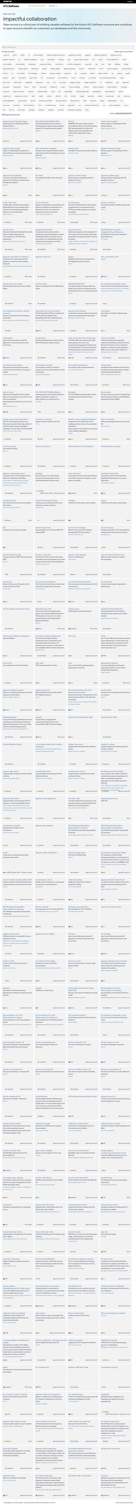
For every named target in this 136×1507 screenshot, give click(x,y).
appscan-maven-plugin (77, 175)
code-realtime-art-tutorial (46, 1421)
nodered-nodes (42, 91)
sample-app (110, 96)
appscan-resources (43, 257)
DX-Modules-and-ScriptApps (112, 771)
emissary (71, 934)
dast (109, 64)
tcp (122, 101)
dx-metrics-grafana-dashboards (48, 636)
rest (65, 96)
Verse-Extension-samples (110, 446)
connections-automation (12, 365)
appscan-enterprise (100, 55)
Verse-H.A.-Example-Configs (46, 500)
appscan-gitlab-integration (46, 853)
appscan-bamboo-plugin (111, 148)
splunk (102, 101)
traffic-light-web (9, 202)
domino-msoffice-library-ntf (79, 1069)
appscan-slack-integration (46, 1448)
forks (87, 110)
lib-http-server (74, 202)
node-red (6, 91)
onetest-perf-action (43, 771)
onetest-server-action (76, 771)
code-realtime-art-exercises (79, 1421)
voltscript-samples (43, 1123)
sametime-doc (106, 1178)
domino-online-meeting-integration (82, 419)
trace (39, 105)
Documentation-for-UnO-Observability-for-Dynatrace (46, 1016)
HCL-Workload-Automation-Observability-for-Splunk (79, 826)
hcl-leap (82, 78)
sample (100, 96)
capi (69, 59)
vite (4, 110)
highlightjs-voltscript (109, 1340)
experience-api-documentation (48, 311)
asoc (42, 59)
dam (102, 64)
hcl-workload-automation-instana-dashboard (49, 745)
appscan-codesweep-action (14, 473)
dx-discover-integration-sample (80, 1259)
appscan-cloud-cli (108, 1096)
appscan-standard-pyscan (13, 690)
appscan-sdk (73, 148)
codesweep (32, 64)
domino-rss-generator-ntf (111, 1069)
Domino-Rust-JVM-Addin (45, 1259)
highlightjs (28, 82)
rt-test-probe (106, 365)
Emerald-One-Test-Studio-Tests (80, 717)
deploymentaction (8, 69)
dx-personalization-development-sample (16, 1341)
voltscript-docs (9, 1476)
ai (29, 55)
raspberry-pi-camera (21, 96)
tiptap (5, 1367)
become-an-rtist (74, 230)
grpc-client (22, 78)
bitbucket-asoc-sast (43, 609)
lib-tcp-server (8, 230)
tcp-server (6, 105)
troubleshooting (50, 105)
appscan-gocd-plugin (11, 148)
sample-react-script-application (15, 419)
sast (118, 96)
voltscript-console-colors (78, 1123)
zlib (4, 528)
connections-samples (44, 365)
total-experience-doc (109, 798)
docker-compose (112, 69)
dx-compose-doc (42, 1367)
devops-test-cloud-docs (110, 1448)
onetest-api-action (75, 744)
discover (81, 69)
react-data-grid (74, 473)
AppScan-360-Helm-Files (78, 1367)
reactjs (41, 96)
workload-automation (74, 110)
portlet (121, 91)
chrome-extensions (112, 59)
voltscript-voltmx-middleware (112, 1286)
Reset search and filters (124, 51)
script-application (8, 101)
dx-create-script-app (44, 1476)
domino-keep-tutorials (12, 555)
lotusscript (43, 87)
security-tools (75, 101)
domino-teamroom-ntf (110, 1042)
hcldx (121, 78)
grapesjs (39, 473)
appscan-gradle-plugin (110, 175)
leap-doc (104, 1232)
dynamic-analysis (55, 73)
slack (84, 101)
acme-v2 (6, 55)
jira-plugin (6, 87)
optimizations (97, 91)
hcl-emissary (106, 934)
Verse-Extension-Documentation (81, 446)
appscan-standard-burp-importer (114, 961)
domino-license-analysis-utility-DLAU (17, 880)
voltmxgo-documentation (78, 907)
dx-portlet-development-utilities (113, 853)
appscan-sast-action (11, 798)
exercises (83, 73)
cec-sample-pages (75, 1394)
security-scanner (61, 101)
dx (12, 73)
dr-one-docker (41, 284)
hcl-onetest (92, 78)
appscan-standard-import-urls (113, 880)
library (26, 87)
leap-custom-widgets (44, 1151)
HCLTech (130, 1)
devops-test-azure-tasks (12, 284)
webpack (51, 110)
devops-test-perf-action (77, 1205)
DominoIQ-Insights (10, 1448)
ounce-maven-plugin (109, 121)
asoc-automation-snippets (46, 148)
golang (119, 73)
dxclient (43, 73)
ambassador (8, 338)
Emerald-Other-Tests (109, 717)
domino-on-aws (74, 961)
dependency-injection (109, 663)
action (15, 55)
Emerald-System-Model (12, 744)
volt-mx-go (21, 110)
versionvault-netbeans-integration (16, 636)
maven (63, 87)
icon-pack (62, 82)
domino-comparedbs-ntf (13, 1069)
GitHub (53, 1502)
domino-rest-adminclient (78, 1178)
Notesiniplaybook (10, 717)
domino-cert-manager (77, 528)
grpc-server (33, 78)
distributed (91, 69)
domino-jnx (7, 582)
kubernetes (17, 87)
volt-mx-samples (107, 419)
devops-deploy (55, 69)
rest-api (73, 96)
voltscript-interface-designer (14, 1313)
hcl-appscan (51, 78)
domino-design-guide (76, 853)
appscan (88, 55)
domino (5, 73)
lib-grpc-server (107, 1259)
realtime (58, 96)
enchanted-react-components (47, 1286)
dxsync (71, 257)
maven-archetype (74, 87)
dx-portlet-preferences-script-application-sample (80, 1449)
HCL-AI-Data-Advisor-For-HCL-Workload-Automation (80, 691)
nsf (60, 91)
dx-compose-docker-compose (15, 1394)
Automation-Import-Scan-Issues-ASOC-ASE (81, 989)
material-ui (53, 87)
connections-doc (9, 500)
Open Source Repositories (37, 6)
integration (109, 82)
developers (34, 69)
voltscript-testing (75, 880)
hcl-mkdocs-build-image (45, 961)
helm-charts (17, 82)
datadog (117, 64)
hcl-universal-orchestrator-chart (113, 1015)
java (117, 82)
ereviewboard (106, 582)
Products (53, 6)
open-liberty (40, 1313)
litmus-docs (7, 663)
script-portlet (22, 101)
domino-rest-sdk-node (12, 1151)
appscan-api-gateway (44, 825)
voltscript (41, 110)
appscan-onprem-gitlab (45, 934)
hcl (42, 78)
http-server (39, 82)
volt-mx (11, 110)
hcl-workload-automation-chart (113, 284)
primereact (7, 1205)
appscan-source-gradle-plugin (15, 121)
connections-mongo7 (109, 1367)
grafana (5, 78)
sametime (91, 96)
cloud (124, 59)
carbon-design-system (81, 59)
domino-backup (107, 528)
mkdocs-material (98, 87)
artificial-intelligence (30, 59)
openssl (38, 988)
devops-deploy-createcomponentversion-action (113, 1152)
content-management (74, 64)
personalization (110, 91)
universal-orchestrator (92, 105)
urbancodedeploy (114, 105)
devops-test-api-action (45, 1232)
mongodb (124, 87)
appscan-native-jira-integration (48, 1394)
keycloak (6, 988)
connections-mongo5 (11, 825)
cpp (96, 64)
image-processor (75, 82)
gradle (128, 73)
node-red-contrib (18, 91)
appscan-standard (9, 59)
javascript (126, 82)
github (92, 73)
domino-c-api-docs (43, 555)
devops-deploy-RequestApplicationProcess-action (16, 1287)
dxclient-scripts (74, 1232)
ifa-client (39, 175)
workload (61, 110)
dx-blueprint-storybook (110, 1421)
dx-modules (21, 73)
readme (49, 96)
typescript (71, 105)
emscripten (105, 311)
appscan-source (116, 55)
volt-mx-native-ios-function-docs (16, 609)
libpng (103, 500)
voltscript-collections (11, 1259)
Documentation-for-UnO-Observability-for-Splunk (13, 1016)
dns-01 (101, 69)
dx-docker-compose (44, 419)
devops (44, 69)
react (33, 96)
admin (23, 55)
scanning (127, 96)
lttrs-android (106, 392)
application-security (75, 55)
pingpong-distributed (44, 230)
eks (76, 73)
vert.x (70, 663)
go (112, 73)
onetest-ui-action (108, 744)
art (19, 59)
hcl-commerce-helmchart (45, 582)
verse (125, 105)
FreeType (71, 500)
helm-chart (6, 82)
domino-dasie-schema (12, 1123)
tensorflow (16, 105)
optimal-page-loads (82, 91)
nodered (30, 91)
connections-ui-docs (44, 880)
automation (51, 59)
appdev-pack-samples (77, 311)
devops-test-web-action (12, 1232)
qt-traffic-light (74, 798)
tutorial (62, 105)
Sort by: (113, 113)
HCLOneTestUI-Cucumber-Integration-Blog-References (112, 231)
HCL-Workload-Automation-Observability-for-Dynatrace (112, 826)
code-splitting (20, 64)
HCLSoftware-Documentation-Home (82, 1096)
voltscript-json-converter (110, 1123)
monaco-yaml (73, 609)
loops (34, 87)
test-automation (29, 105)
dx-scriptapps (32, 73)
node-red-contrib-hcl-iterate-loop (81, 338)
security (32, 101)
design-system (22, 69)
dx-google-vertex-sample (13, 1178)
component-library (45, 64)
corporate (88, 64)
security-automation (45, 101)
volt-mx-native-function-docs (112, 555)
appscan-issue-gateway (12, 175)
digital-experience (69, 69)
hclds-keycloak (41, 1096)
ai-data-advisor (38, 55)
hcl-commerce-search (77, 1015)
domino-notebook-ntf (11, 1096)
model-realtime (112, 87)
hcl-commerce (63, 78)
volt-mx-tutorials (9, 446)
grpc (13, 78)
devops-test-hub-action (45, 1205)
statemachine (112, 101)
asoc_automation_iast (109, 257)
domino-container (108, 202)
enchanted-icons (74, 1286)
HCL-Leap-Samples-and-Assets (113, 1313)
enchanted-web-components (79, 1476)
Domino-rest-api (42, 907)
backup (61, 59)
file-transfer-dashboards (77, 365)
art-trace (104, 1476)
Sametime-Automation (110, 473)
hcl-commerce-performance (79, 582)
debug (126, 64)
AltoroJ (71, 121)
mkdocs (86, 87)
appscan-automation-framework (16, 257)
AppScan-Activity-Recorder (112, 609)
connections (59, 64)
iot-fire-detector (42, 202)
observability (68, 91)
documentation (127, 69)
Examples (72, 392)
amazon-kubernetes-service (56, 55)
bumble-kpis (40, 338)
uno (104, 105)
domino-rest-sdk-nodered (78, 1151)
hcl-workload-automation (108, 78)
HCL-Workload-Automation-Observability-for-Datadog (14, 908)
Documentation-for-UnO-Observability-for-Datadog (111, 989)
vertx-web (39, 663)
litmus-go (72, 636)
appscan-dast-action (11, 934)
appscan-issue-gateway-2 (46, 798)
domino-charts (8, 961)
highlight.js (105, 1394)
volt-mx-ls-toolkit (108, 338)
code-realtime (7, 64)
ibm (54, 82)
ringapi (82, 96)
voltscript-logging (75, 1340)
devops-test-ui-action (109, 1205)
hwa (48, 82)
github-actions (103, 73)
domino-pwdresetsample (45, 1042)
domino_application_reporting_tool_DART (52, 1340)
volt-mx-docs (8, 392)
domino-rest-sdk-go (43, 1178)
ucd (79, 105)
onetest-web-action (11, 771)
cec (93, 59)
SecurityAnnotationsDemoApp (47, 121)
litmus (103, 636)
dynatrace (68, 73)
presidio (39, 717)
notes (53, 91)
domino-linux (106, 690)
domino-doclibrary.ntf (44, 1069)
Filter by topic (8, 51)
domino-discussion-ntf (77, 1042)
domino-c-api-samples (77, 555)
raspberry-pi (7, 96)
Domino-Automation (76, 1313)
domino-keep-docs (43, 528)
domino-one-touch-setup (111, 907)
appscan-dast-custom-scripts (14, 1421)
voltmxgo (31, 110)
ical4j (5, 853)
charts (100, 59)
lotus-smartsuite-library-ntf (13, 1042)
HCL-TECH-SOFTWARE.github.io (48, 392)
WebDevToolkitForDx (76, 284)
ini (101, 82)
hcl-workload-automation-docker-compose (16, 312)
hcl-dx (73, 78)
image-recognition (90, 82)
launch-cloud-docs (43, 446)
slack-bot (93, 101)
